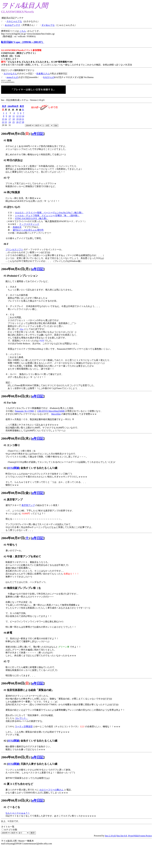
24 (10, 122)
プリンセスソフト (14, 249)
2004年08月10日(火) (15, 800)
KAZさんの (48, 77)
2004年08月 (13, 106)
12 (17, 116)
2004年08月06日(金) (15, 493)
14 (23, 116)
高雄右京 (17, 227)
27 (20, 122)
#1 (5, 140)
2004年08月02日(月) (15, 269)
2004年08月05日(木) (15, 438)
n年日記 (37, 133)
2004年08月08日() (15, 683)
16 (6, 119)
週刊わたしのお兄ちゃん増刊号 (28, 230)
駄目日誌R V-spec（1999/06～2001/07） (22, 42)
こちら (22, 31)
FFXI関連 (13, 468)
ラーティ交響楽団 (24, 726)
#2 (5, 160)
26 (17, 122)
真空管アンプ (28, 505)
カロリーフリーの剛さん (51, 790)
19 (17, 119)
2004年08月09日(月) (15, 757)
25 (13, 122)
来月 (22, 106)
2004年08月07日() (15, 538)
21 (23, 119)
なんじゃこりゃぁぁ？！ (18, 813)
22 (3, 122)
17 (10, 119)
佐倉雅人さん (43, 73)
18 (13, 119)
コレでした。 (21, 718)
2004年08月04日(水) (15, 396)
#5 (5, 206)
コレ (21, 329)
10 (10, 116)
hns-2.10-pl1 (110, 836)
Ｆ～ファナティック (29, 224)
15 (3, 119)
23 (6, 122)
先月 (4, 106)
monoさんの (12, 77)
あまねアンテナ (12, 25)
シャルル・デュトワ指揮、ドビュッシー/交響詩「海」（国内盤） (47, 215)
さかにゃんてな (14, 21)
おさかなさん (10, 73)
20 (20, 119)
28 (23, 122)
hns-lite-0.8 (122, 836)
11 (14, 116)
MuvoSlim (56, 414)
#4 (5, 192)
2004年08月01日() (15, 133)
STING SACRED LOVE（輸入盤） (31, 218)
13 (20, 116)
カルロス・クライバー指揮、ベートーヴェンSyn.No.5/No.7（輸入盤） (49, 212)
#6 (5, 244)
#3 (5, 177)
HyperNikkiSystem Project (140, 836)
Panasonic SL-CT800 (24, 411)
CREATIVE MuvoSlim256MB (51, 411)
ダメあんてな (48, 25)
